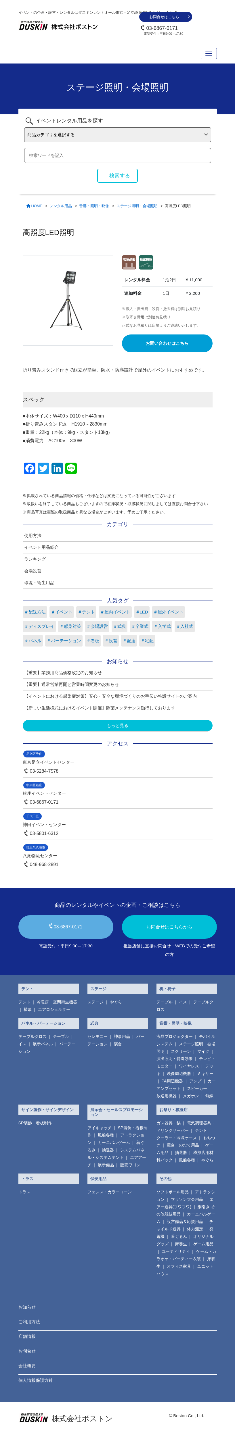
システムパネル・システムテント (115, 1154)
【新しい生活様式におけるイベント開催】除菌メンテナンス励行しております (99, 707)
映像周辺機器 (179, 1073)
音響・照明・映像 (175, 1023)
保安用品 (98, 1178)
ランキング (35, 559)
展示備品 (106, 1165)
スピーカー (197, 1088)
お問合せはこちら (164, 17)
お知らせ (27, 1307)
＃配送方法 (35, 611)
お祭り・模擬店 (173, 1109)
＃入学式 (162, 626)
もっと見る (117, 725)
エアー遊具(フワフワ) (184, 1203)
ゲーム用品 (203, 1244)
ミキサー (205, 1073)
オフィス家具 (179, 1266)
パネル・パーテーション (43, 1023)
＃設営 (110, 640)
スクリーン (181, 1051)
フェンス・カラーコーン (109, 1192)
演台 (118, 1044)
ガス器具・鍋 (168, 1123)
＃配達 (129, 640)
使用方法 (32, 535)
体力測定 (195, 1229)
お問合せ (27, 1350)
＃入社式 (184, 626)
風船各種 (106, 1135)
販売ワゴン (130, 1165)
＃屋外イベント (168, 611)
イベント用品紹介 (41, 547)
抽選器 (108, 1150)
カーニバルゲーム (114, 1142)
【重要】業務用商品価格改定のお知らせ (63, 672)
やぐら (116, 1002)
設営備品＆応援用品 (185, 1221)
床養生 (181, 1244)
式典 (94, 1023)
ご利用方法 (29, 1321)
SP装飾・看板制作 (35, 1123)
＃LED (141, 611)
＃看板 (92, 640)
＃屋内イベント (115, 611)
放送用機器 (166, 1096)
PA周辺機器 (172, 1081)
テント (27, 988)
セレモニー (97, 1036)
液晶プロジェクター (174, 1036)
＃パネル (32, 640)
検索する (119, 175)
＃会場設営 (97, 626)
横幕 (28, 1009)
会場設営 (32, 570)
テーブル (164, 1002)
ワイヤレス (189, 1066)
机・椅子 (167, 988)
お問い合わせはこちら (167, 343)
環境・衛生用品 (39, 582)
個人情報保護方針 (35, 1380)
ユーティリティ (176, 1251)
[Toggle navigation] (209, 53)
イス (183, 1002)
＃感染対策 (70, 626)
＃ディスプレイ (39, 626)
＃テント (86, 611)
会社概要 (27, 1365)
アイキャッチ (99, 1128)
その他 (165, 1178)
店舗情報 (27, 1336)
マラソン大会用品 (187, 1199)
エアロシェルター (54, 1009)
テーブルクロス (32, 1036)
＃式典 (119, 626)
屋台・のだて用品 (183, 1145)
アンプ (195, 1081)
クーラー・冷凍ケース (176, 1138)
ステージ (98, 988)
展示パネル (43, 1044)
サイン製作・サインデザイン (47, 1109)
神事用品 (122, 1036)
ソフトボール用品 (172, 1192)
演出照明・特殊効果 (174, 1058)
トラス (27, 1178)
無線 (209, 1096)
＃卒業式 (139, 626)
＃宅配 (147, 640)
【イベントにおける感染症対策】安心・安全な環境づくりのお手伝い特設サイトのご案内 (110, 696)
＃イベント (61, 611)
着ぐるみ (179, 1236)
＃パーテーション (64, 640)
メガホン (191, 1096)
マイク (203, 1051)
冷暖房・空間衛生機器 (57, 1002)
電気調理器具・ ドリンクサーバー (185, 1127)
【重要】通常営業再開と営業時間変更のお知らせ (71, 684)
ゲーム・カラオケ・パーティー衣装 (186, 1255)
